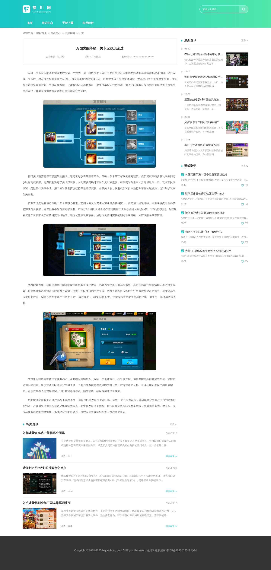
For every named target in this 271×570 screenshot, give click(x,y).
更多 (172, 424)
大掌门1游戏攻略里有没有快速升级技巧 (208, 250)
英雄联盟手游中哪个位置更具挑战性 (206, 174)
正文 (81, 33)
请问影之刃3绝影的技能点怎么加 (44, 468)
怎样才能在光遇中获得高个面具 (44, 433)
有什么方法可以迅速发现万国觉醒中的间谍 (203, 145)
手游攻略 (70, 33)
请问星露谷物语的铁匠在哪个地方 (205, 193)
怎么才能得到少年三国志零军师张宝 (47, 503)
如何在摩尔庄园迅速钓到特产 (201, 122)
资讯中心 (47, 23)
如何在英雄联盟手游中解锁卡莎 (203, 231)
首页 (30, 23)
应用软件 (88, 23)
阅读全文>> (171, 456)
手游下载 (67, 23)
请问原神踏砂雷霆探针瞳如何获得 (205, 212)
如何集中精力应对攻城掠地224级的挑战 (203, 76)
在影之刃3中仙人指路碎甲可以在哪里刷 (203, 54)
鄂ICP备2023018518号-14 (181, 550)
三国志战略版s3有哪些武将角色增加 (203, 99)
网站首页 (41, 33)
